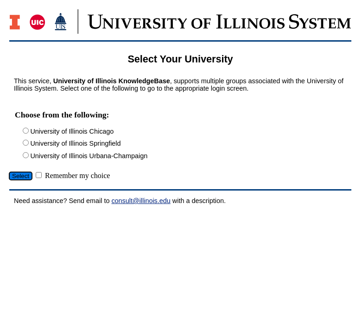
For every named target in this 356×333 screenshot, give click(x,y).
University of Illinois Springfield (75, 143)
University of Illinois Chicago (72, 131)
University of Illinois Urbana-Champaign (88, 156)
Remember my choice (77, 175)
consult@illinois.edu (140, 200)
